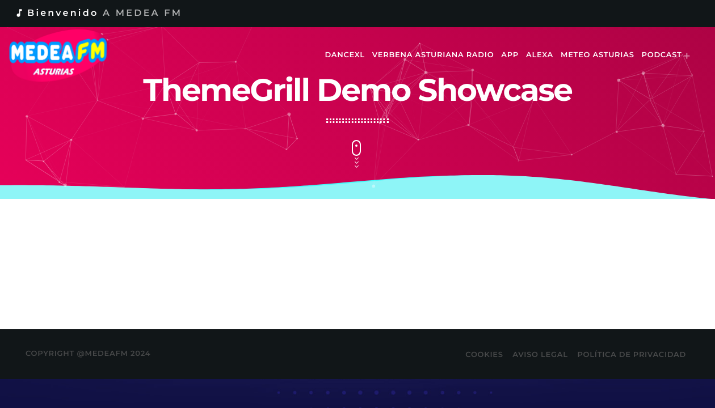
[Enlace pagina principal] (66, 55)
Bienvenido (98, 13)
